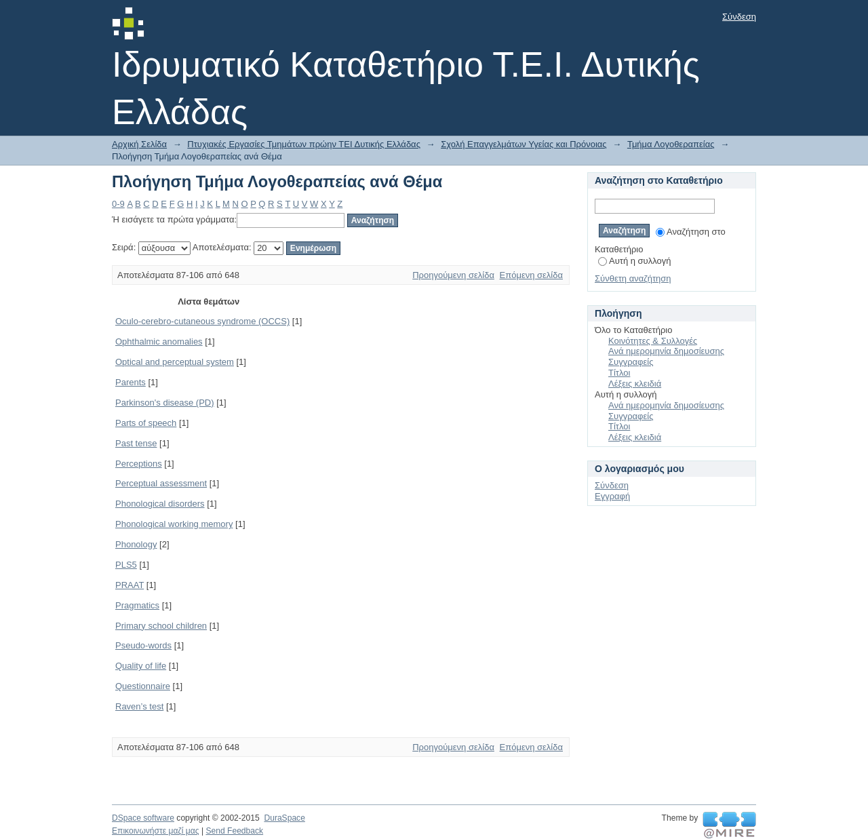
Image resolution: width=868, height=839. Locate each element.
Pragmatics (137, 605)
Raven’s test (139, 706)
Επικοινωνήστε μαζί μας (155, 831)
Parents (130, 382)
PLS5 (126, 565)
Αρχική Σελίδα (139, 144)
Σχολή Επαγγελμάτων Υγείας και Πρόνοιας (523, 144)
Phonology (136, 544)
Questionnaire (142, 686)
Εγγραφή (612, 496)
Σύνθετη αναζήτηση (633, 278)
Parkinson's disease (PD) (164, 402)
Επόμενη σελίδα (531, 275)
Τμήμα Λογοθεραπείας (671, 144)
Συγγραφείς (630, 362)
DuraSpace (284, 818)
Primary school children (161, 626)
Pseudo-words (143, 645)
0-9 (118, 204)
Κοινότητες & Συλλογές (652, 341)
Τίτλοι (619, 373)
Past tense (136, 443)
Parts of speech (145, 423)
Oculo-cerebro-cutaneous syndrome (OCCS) (202, 321)
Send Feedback (234, 831)
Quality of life (140, 666)
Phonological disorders (160, 504)
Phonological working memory (174, 524)
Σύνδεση (739, 17)
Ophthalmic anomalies (159, 341)
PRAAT (129, 585)
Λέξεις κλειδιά (634, 383)
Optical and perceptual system (174, 362)
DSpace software (143, 818)
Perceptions (138, 463)
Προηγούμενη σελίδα (453, 275)
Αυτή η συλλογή (634, 261)
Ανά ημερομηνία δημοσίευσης (666, 351)
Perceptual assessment (161, 483)
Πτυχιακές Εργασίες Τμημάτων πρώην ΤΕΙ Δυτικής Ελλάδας (303, 144)
